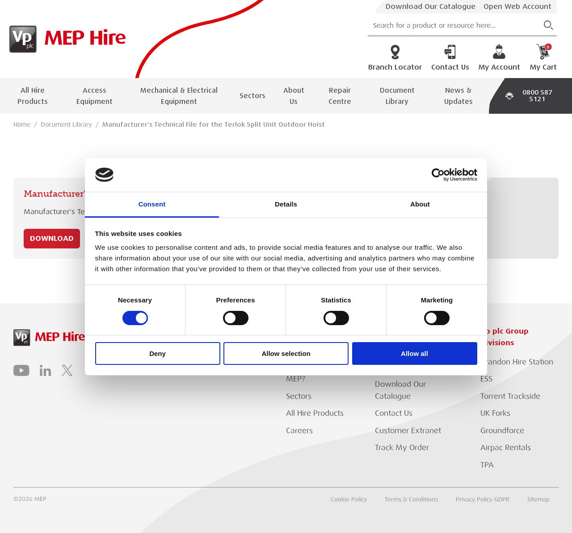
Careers (299, 430)
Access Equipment (94, 96)
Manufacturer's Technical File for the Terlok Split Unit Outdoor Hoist (213, 124)
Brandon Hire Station (516, 362)
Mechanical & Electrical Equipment (179, 96)
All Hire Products (32, 96)
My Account (499, 57)
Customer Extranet (408, 430)
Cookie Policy (349, 499)
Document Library (397, 96)
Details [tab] (286, 204)
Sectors (252, 95)
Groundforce (502, 430)
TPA (487, 465)
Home (21, 124)
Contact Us (450, 57)
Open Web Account (517, 7)
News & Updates (458, 96)
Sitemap (538, 499)
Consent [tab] (152, 204)
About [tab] (420, 204)
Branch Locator (395, 57)
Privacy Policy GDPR (482, 499)
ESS (486, 379)
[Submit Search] (548, 25)
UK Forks (495, 413)
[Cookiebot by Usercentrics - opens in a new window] (438, 175)
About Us (293, 96)
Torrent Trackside (510, 396)
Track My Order (402, 447)
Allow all (414, 353)
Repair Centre (339, 96)
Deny (157, 353)
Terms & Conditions (411, 499)
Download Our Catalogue (430, 7)
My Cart (543, 57)
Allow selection (285, 353)
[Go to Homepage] (65, 39)
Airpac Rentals (505, 447)
